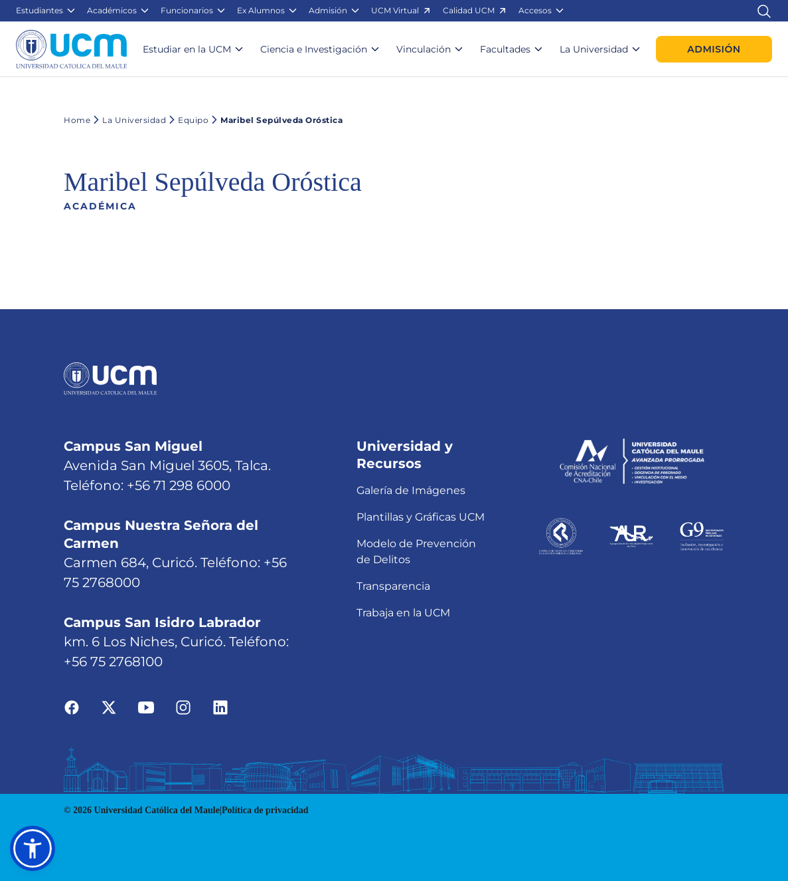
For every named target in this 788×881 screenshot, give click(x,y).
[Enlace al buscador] (764, 10)
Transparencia (393, 586)
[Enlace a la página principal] (71, 49)
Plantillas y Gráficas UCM (420, 517)
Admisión (713, 49)
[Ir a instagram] (183, 706)
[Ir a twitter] (109, 706)
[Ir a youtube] (146, 706)
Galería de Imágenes (410, 490)
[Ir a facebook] (72, 706)
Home (77, 120)
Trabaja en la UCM (403, 612)
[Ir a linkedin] (220, 706)
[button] (46, 10)
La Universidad (128, 120)
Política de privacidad (265, 810)
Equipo (187, 120)
